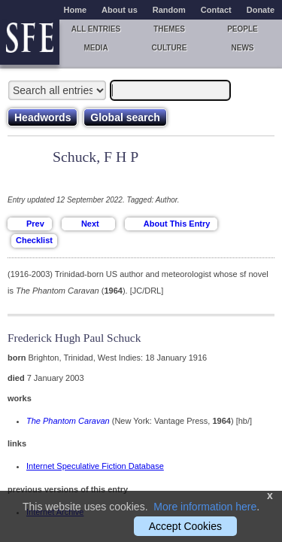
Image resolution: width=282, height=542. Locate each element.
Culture (168, 48)
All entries (95, 29)
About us (120, 9)
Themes (169, 29)
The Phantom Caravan (68, 420)
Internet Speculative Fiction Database (95, 465)
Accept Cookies (185, 526)
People (242, 29)
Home (75, 9)
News (243, 48)
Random (169, 9)
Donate (260, 9)
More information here (204, 507)
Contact (216, 9)
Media (95, 48)
